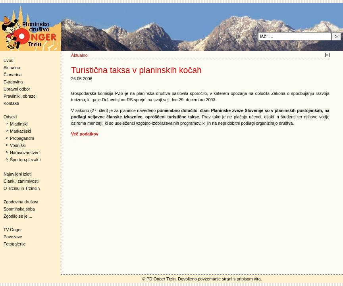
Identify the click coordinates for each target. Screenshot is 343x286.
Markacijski (20, 131)
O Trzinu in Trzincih (22, 188)
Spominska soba (19, 209)
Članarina (13, 74)
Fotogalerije (15, 244)
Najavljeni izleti (17, 174)
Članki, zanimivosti (21, 181)
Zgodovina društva (19, 201)
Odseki (8, 116)
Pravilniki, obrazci (20, 96)
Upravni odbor (17, 89)
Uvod (8, 60)
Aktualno (12, 67)
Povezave (13, 236)
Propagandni (22, 138)
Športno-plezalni (25, 159)
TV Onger (11, 229)
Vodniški (18, 145)
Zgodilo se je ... (18, 216)
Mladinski (18, 124)
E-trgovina (13, 81)
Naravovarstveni (25, 152)
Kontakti (11, 103)
